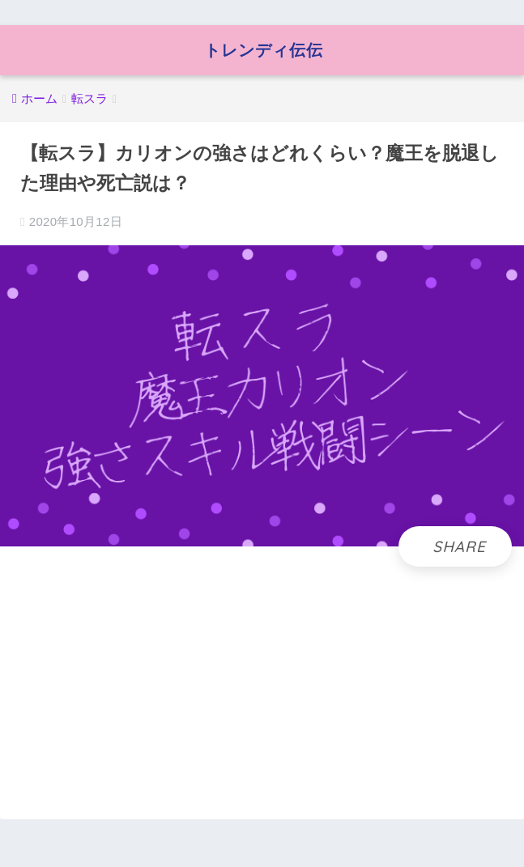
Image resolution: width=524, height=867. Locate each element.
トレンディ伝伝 (264, 50)
